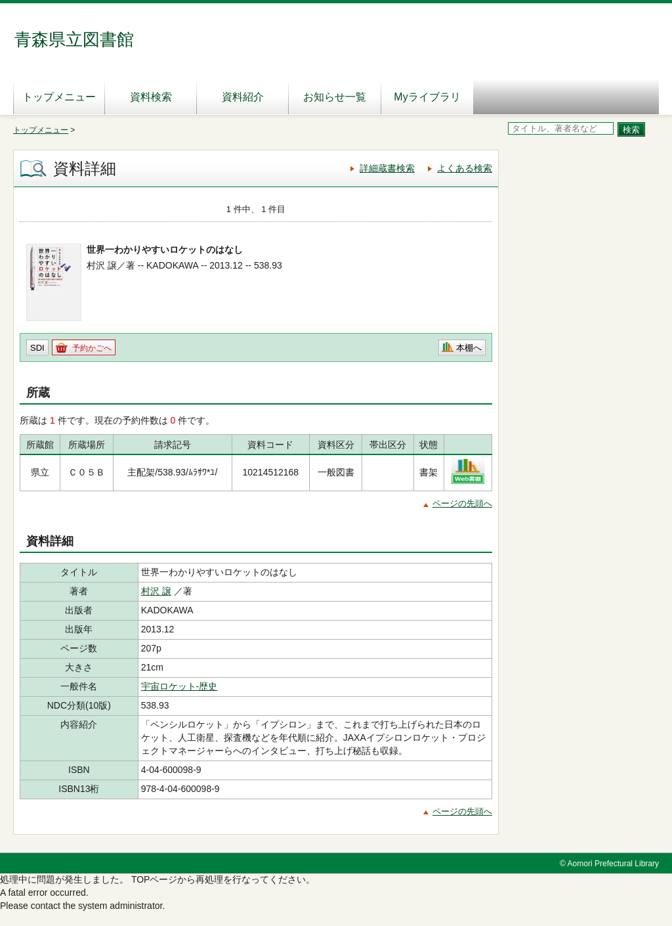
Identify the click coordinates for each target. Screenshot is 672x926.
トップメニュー (59, 96)
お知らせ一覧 (334, 96)
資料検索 (151, 96)
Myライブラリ (427, 96)
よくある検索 (464, 168)
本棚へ (469, 348)
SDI (37, 348)
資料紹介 (243, 96)
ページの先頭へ (462, 503)
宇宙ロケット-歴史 (179, 686)
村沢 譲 (156, 591)
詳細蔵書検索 (387, 168)
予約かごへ (92, 348)
